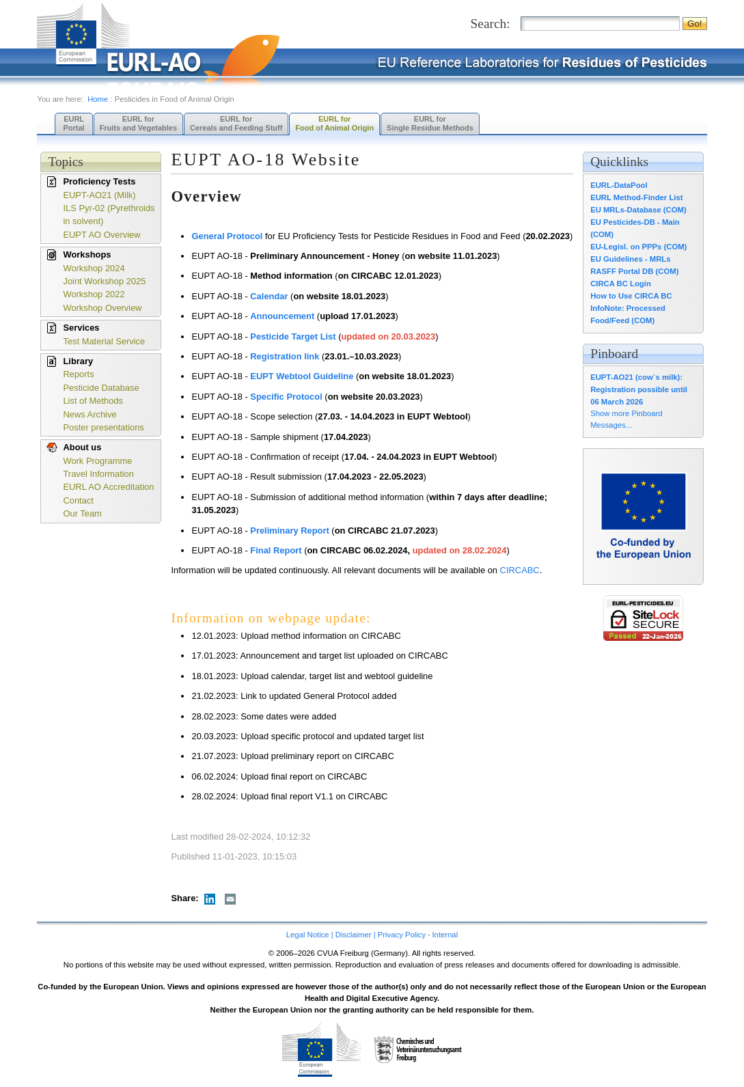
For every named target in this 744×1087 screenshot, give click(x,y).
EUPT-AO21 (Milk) (99, 195)
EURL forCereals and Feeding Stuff (236, 123)
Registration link (284, 356)
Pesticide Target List (292, 336)
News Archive (89, 414)
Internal (445, 935)
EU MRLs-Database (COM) (638, 210)
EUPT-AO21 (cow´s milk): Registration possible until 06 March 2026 (638, 389)
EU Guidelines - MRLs (630, 259)
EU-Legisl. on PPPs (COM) (638, 247)
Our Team (82, 513)
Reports (78, 374)
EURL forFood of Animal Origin (334, 123)
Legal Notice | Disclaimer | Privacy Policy (356, 935)
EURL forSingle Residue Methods (430, 123)
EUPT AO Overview (101, 235)
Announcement (282, 316)
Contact (78, 500)
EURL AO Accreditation (108, 487)
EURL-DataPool (618, 185)
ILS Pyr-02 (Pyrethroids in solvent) (108, 214)
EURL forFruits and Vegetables (138, 123)
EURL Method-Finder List (636, 197)
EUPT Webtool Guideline (301, 376)
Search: (490, 23)
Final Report (275, 550)
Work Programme (97, 461)
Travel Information (98, 474)
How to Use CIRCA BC (631, 296)
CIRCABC (520, 570)
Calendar (269, 296)
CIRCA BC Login (620, 283)
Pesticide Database (101, 388)
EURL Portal (73, 123)
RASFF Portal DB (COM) (634, 271)
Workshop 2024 (93, 268)
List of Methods (93, 401)
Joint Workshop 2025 (104, 281)
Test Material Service (104, 341)
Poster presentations (103, 427)
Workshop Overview (102, 308)
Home (97, 99)
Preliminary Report (289, 530)
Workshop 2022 (93, 294)
